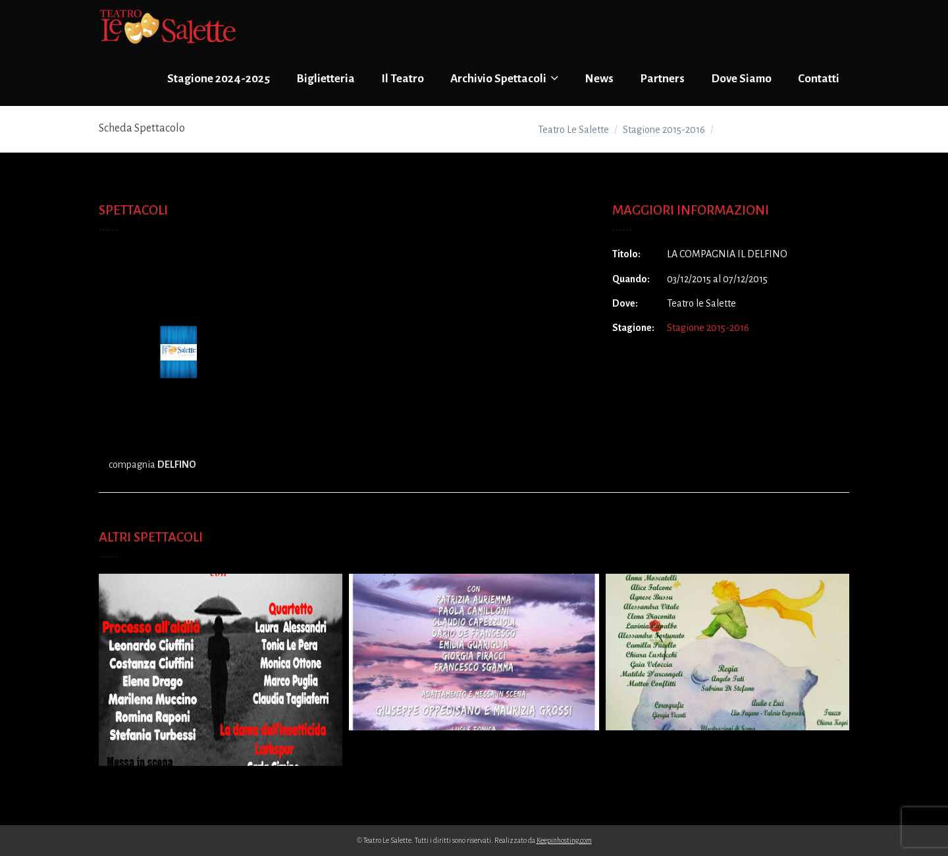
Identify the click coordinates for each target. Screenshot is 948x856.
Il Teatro (402, 78)
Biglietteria (325, 78)
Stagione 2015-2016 (708, 327)
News (599, 78)
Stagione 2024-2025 (218, 78)
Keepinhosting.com (564, 840)
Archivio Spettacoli (504, 78)
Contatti (818, 78)
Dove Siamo (741, 78)
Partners (662, 78)
